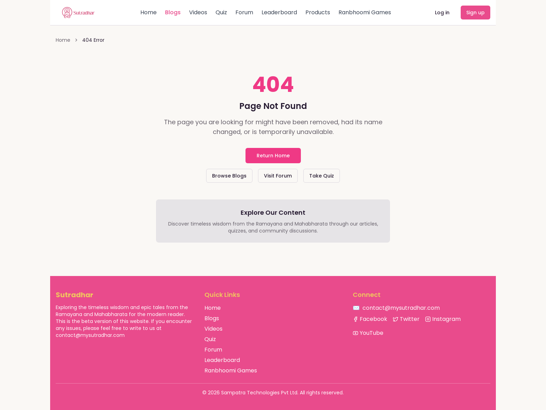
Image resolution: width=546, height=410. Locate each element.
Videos (198, 12)
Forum (244, 12)
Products (317, 12)
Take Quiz (321, 175)
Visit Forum (278, 175)
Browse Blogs (229, 175)
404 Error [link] (93, 40)
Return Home (273, 155)
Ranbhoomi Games (364, 12)
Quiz (221, 12)
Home (148, 12)
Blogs (173, 12)
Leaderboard (279, 12)
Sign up (475, 12)
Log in (442, 12)
